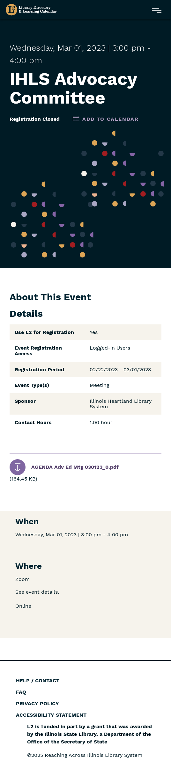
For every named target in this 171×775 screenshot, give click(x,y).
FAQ (21, 692)
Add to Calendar (110, 119)
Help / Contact (37, 680)
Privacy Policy (37, 703)
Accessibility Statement (51, 715)
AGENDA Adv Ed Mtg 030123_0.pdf (75, 467)
